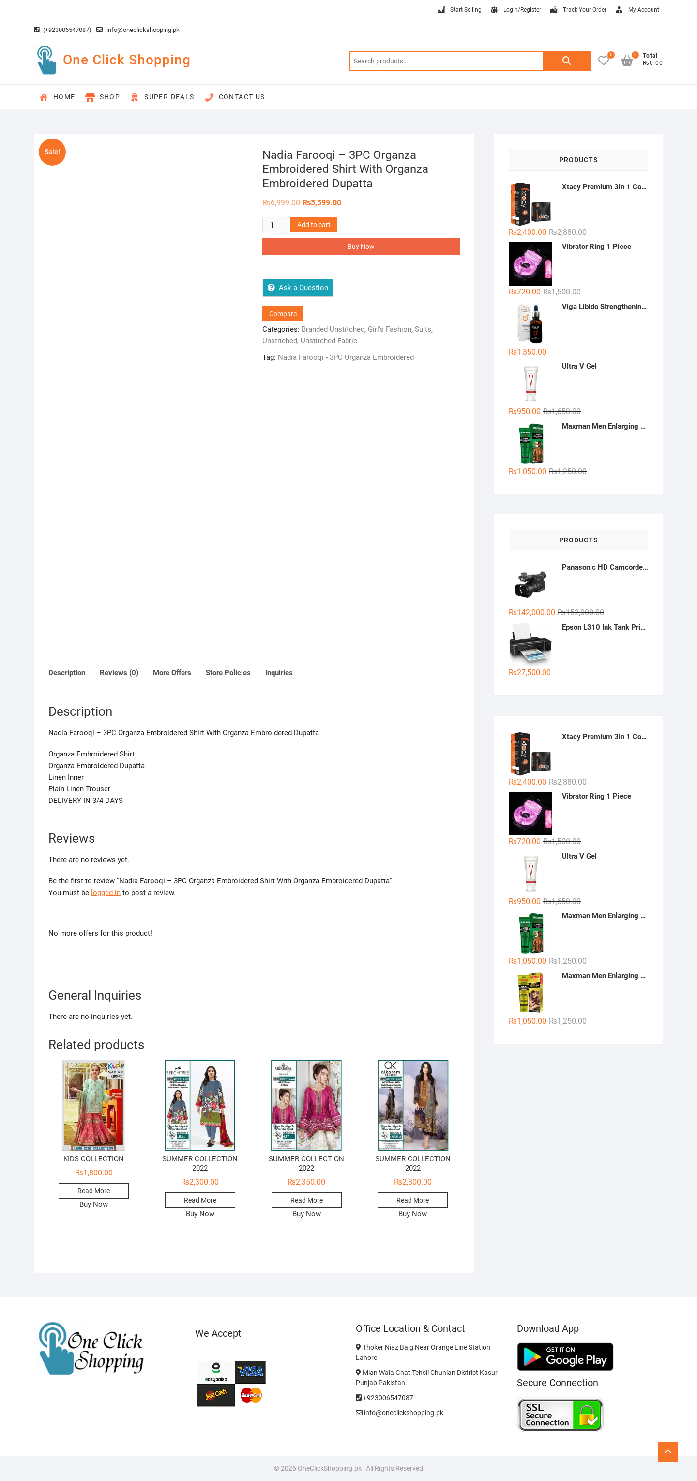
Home (57, 97)
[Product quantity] (275, 225)
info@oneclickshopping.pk (138, 29)
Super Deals (162, 97)
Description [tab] (66, 672)
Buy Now (361, 246)
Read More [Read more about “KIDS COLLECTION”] (93, 1191)
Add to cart (314, 225)
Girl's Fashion (389, 329)
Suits (423, 329)
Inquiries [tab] (279, 672)
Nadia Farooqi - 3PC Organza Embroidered (346, 357)
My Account (636, 10)
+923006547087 (384, 1398)
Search (567, 61)
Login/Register (515, 10)
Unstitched (279, 341)
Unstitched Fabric (329, 341)
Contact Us (234, 97)
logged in (106, 892)
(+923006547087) (62, 29)
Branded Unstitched (333, 329)
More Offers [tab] (172, 672)
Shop (103, 97)
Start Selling (459, 10)
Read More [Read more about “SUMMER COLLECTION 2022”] (200, 1200)
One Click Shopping (127, 60)
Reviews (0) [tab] (119, 672)
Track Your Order (577, 10)
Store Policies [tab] (228, 672)
